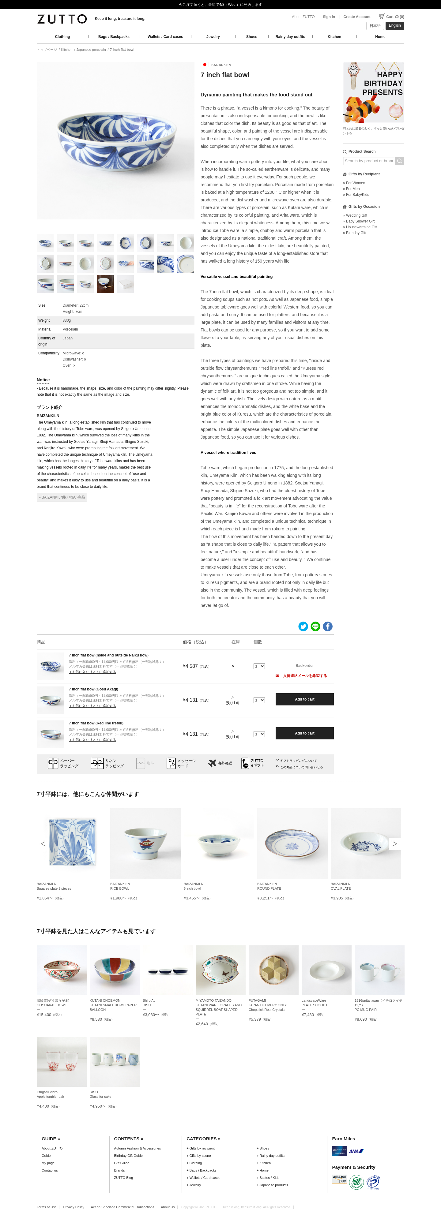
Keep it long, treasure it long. (120, 19)
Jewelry (213, 37)
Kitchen (334, 37)
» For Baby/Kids (356, 195)
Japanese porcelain (91, 49)
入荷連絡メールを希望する (301, 676)
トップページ (47, 49)
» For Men (351, 189)
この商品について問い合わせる (301, 767)
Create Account (357, 17)
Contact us (50, 1170)
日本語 (375, 26)
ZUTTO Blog (123, 1177)
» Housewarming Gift (360, 227)
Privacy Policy (73, 1207)
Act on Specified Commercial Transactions (122, 1207)
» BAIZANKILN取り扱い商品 (62, 497)
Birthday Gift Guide (128, 1155)
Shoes (251, 37)
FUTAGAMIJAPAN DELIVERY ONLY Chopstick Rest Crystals (268, 1005)
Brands (119, 1170)
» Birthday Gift (354, 233)
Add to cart (304, 699)
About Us (168, 1207)
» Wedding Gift (355, 215)
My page (48, 1163)
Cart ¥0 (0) (395, 17)
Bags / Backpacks (114, 37)
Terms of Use (47, 1207)
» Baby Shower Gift (359, 221)
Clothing (62, 37)
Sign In (329, 17)
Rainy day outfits (290, 37)
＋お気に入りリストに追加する (92, 672)
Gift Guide (122, 1163)
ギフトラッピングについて (298, 760)
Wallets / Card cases (165, 37)
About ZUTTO (303, 17)
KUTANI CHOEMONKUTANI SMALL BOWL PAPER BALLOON (113, 1005)
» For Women (354, 183)
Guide (46, 1155)
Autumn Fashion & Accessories (137, 1148)
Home (380, 37)
